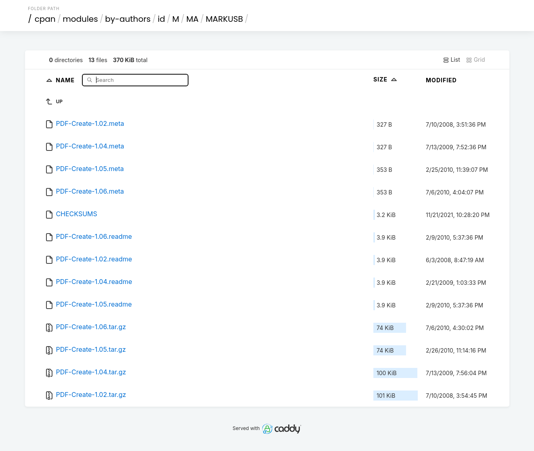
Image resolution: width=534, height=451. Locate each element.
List (451, 59)
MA (192, 19)
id (161, 19)
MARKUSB (224, 19)
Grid (475, 59)
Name (66, 79)
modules (80, 19)
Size (386, 79)
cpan (45, 19)
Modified (441, 80)
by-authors (128, 19)
